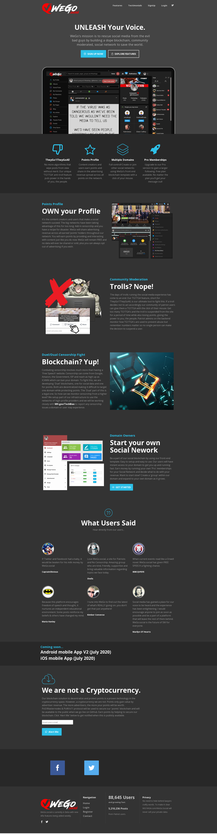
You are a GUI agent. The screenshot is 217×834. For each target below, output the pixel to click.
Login (164, 5)
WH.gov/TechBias (65, 404)
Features (117, 5)
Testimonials (135, 5)
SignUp (151, 5)
